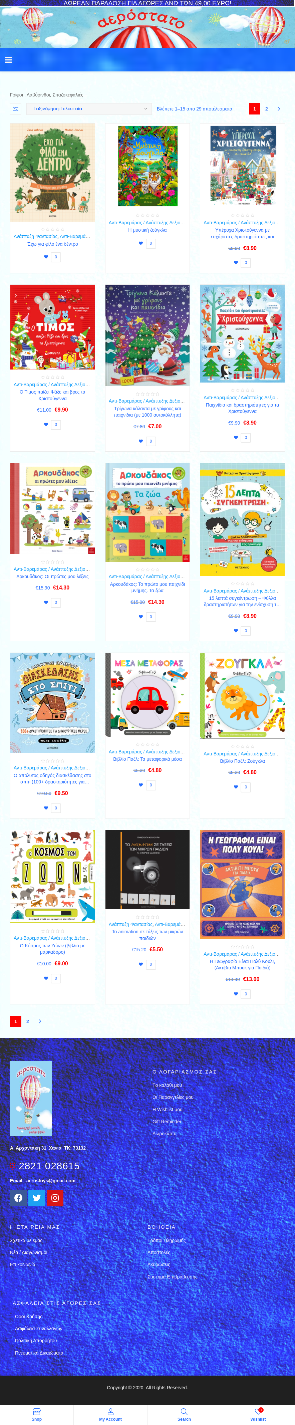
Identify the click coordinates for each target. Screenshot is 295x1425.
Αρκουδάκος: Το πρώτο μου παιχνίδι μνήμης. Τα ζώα (147, 587)
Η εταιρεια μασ (35, 1227)
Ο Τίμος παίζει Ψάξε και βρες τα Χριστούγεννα (52, 395)
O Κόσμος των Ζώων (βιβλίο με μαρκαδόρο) (52, 949)
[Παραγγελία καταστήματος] (89, 108)
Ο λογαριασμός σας (185, 1072)
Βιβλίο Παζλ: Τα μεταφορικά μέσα (147, 759)
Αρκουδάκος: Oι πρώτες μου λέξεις (52, 576)
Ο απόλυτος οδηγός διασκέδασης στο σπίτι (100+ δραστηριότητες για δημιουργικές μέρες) (52, 779)
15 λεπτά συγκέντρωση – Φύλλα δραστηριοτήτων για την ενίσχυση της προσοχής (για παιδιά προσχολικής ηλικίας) (242, 602)
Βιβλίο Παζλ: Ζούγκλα (242, 761)
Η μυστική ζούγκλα (147, 230)
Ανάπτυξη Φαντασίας (35, 236)
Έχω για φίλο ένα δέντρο (52, 244)
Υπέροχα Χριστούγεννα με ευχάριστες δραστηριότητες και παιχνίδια (242, 233)
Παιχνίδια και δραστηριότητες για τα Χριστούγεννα (242, 408)
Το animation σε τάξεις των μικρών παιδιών (147, 935)
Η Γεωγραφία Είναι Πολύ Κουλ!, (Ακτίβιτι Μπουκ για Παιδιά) (242, 965)
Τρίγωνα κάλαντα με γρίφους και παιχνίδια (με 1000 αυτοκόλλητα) (147, 412)
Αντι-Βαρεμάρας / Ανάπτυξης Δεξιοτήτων (151, 222)
